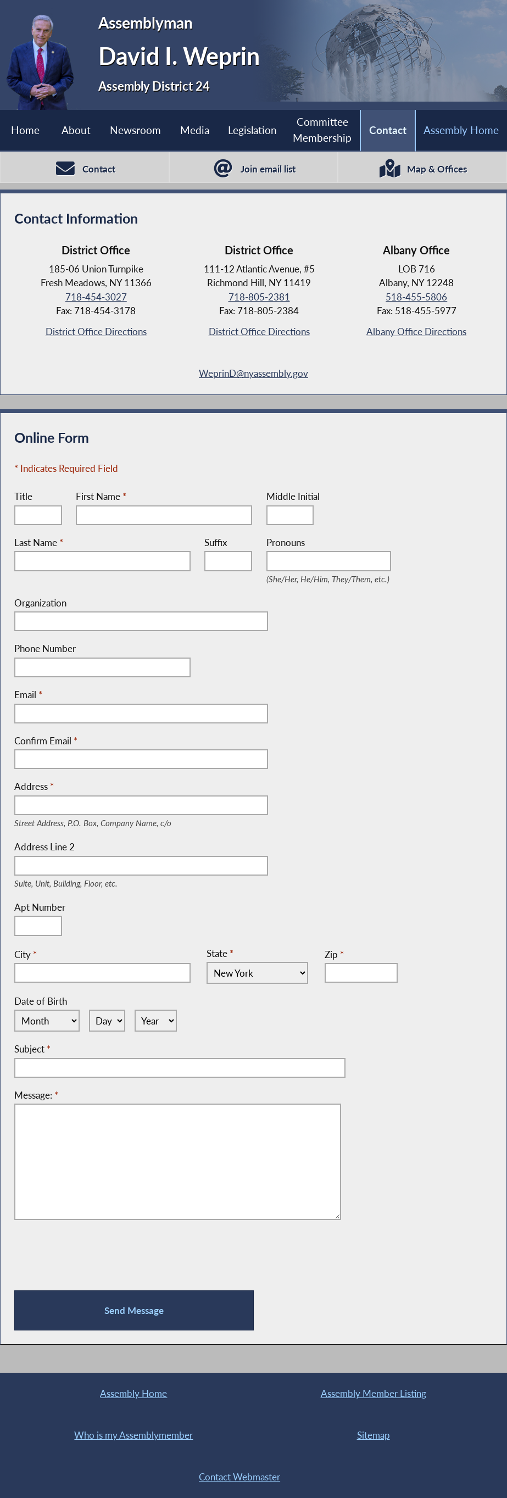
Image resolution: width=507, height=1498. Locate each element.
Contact (387, 130)
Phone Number (45, 648)
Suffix (215, 542)
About (76, 130)
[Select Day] (107, 1021)
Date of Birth (40, 1001)
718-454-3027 (96, 297)
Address (110, 787)
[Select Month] (47, 1021)
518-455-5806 (416, 297)
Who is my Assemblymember (133, 1435)
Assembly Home (461, 130)
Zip (334, 954)
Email (28, 694)
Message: (36, 1095)
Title (23, 496)
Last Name (38, 542)
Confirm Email (45, 741)
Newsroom (135, 130)
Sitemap (373, 1435)
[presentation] (97, 1255)
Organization (40, 603)
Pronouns (329, 543)
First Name (101, 496)
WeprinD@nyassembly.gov (253, 373)
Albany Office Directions (416, 331)
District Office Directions (96, 331)
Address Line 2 (79, 847)
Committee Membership (322, 129)
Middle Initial (293, 496)
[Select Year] (156, 1021)
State (220, 953)
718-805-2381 (259, 297)
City (25, 954)
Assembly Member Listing (373, 1393)
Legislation (252, 130)
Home (25, 130)
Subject (32, 1049)
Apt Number (39, 907)
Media (194, 130)
